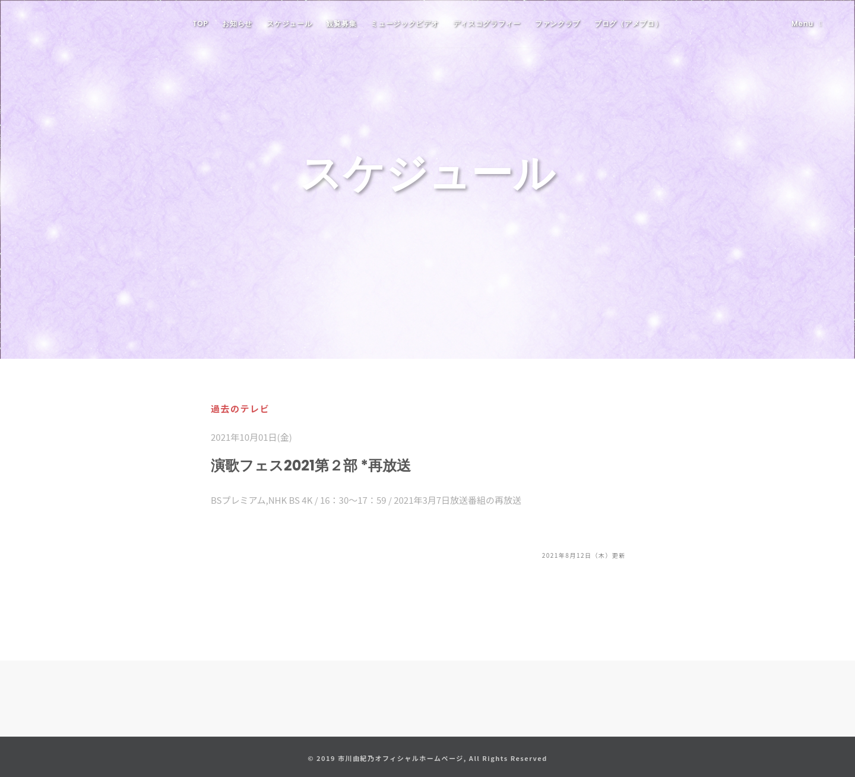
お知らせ (237, 23)
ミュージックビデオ (404, 23)
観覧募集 (341, 23)
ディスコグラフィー (487, 23)
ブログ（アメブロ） (628, 23)
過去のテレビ (240, 408)
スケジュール (289, 23)
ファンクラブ (557, 23)
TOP (200, 23)
